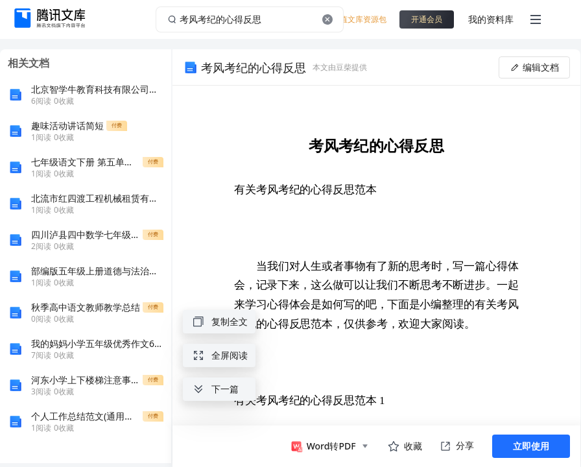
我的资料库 (491, 19)
